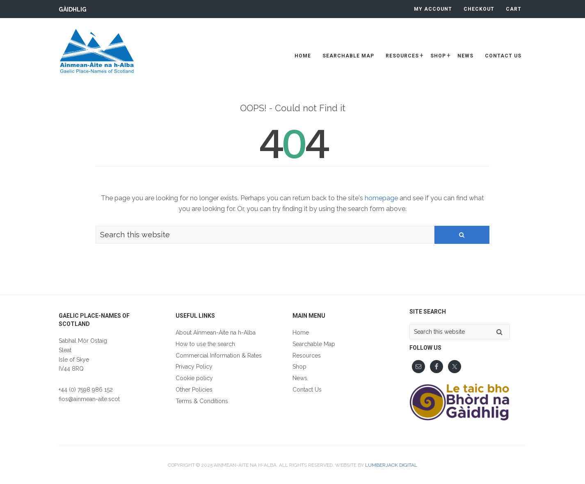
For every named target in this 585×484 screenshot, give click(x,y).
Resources (306, 355)
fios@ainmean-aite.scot (89, 399)
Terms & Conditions (202, 401)
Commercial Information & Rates (219, 355)
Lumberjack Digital (391, 465)
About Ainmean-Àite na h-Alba (216, 332)
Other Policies (194, 389)
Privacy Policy (194, 366)
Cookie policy (194, 378)
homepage (381, 198)
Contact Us (307, 389)
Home (300, 332)
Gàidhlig (73, 9)
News (299, 378)
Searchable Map (313, 344)
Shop (299, 366)
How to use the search (205, 344)
